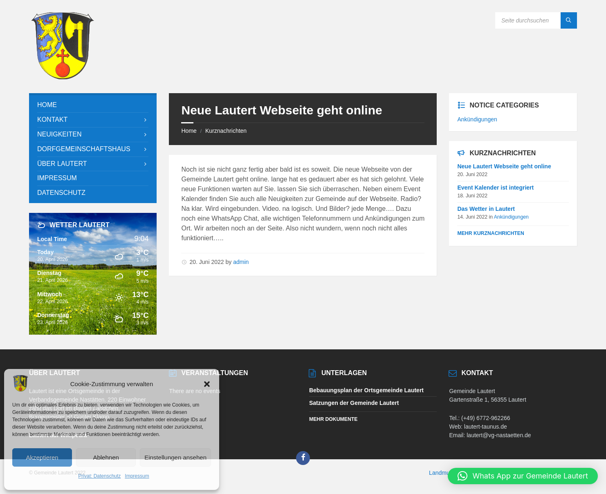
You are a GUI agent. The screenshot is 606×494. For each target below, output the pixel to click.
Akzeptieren (42, 457)
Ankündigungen (477, 119)
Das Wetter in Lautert (486, 209)
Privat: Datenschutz (99, 476)
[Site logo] (62, 77)
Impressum (137, 476)
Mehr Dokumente (333, 419)
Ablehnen (106, 457)
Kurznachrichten (226, 130)
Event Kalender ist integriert (495, 187)
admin (241, 262)
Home (188, 130)
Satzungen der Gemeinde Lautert (354, 403)
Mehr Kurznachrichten (490, 233)
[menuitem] (92, 105)
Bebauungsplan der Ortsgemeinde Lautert (366, 390)
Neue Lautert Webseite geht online (504, 166)
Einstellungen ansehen (175, 457)
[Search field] (536, 20)
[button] (207, 384)
